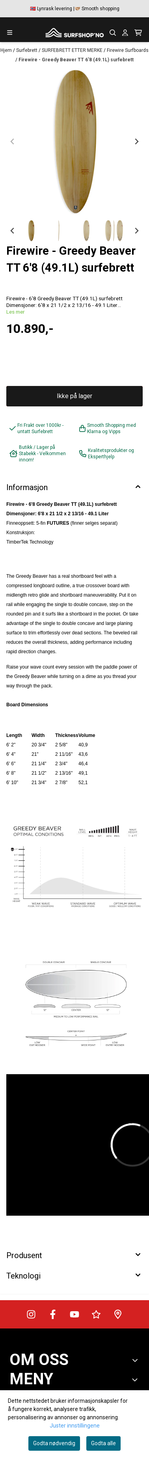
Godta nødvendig (54, 1443)
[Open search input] (113, 32)
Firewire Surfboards (128, 50)
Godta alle (103, 1443)
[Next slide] (136, 141)
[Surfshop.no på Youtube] (74, 1314)
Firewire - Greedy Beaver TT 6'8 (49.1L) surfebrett (76, 59)
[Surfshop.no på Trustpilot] (96, 1314)
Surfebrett (27, 50)
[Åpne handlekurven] (138, 32)
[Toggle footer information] (136, 1360)
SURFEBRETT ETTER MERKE (73, 50)
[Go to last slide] (12, 230)
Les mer (15, 312)
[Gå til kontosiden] (125, 32)
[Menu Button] (9, 32)
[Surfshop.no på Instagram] (31, 1314)
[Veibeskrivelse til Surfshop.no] (118, 1314)
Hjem (6, 50)
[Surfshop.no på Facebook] (53, 1314)
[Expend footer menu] (136, 1379)
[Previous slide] (12, 141)
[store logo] (74, 32)
